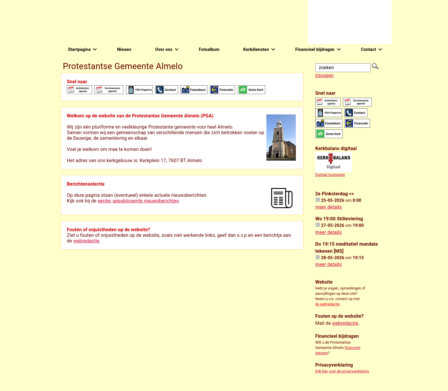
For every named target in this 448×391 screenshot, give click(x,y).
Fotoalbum (209, 49)
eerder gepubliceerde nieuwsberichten (138, 201)
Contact (368, 49)
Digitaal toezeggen (330, 175)
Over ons (163, 49)
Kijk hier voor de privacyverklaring (342, 371)
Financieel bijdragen (314, 49)
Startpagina (79, 49)
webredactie (86, 241)
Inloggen (324, 75)
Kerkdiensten (256, 49)
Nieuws (124, 49)
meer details (328, 207)
